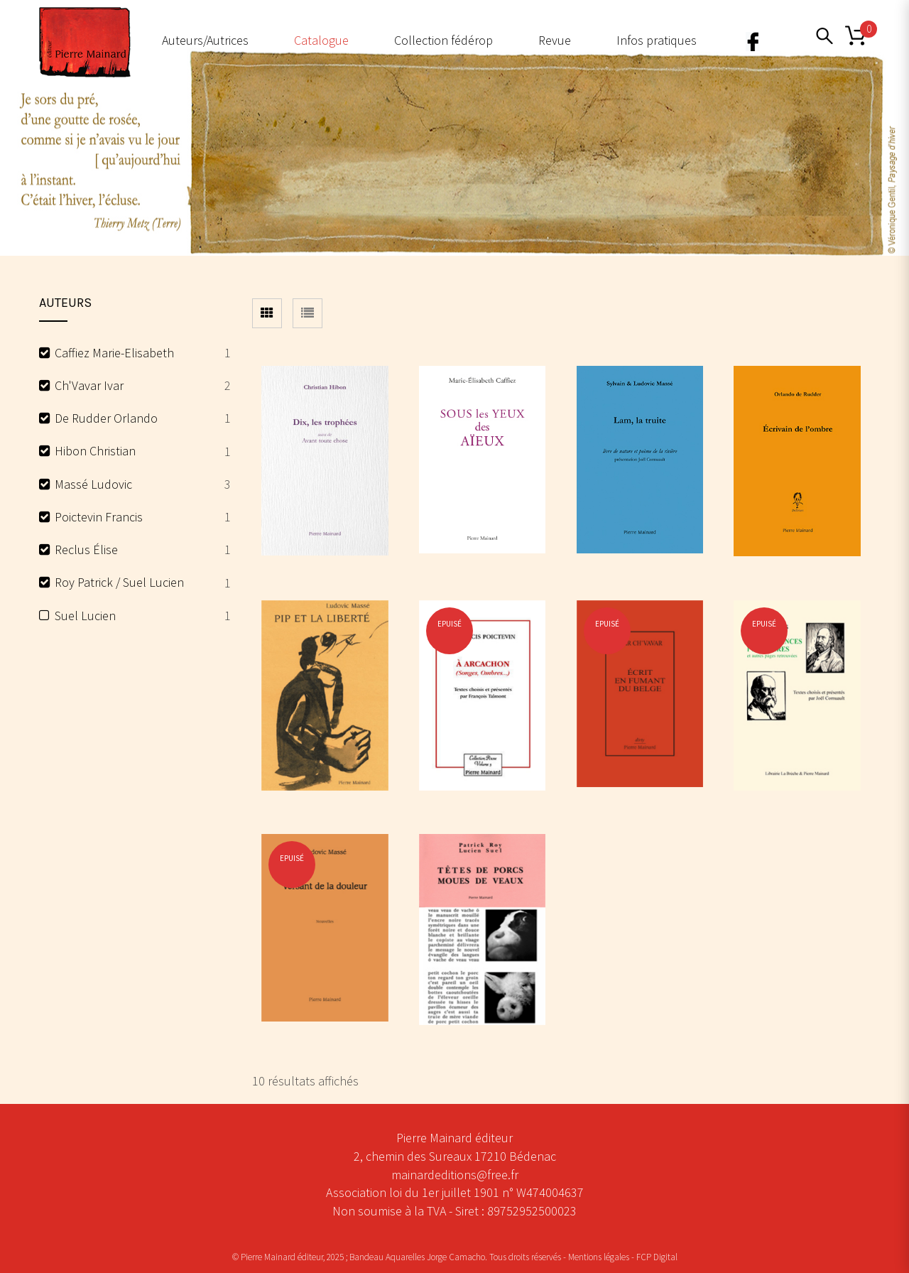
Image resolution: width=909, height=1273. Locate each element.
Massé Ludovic (93, 484)
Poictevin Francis (99, 517)
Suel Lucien (85, 615)
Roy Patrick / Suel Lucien (119, 582)
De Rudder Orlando (106, 418)
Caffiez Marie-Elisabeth (114, 353)
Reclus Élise (86, 549)
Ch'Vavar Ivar (89, 385)
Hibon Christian (95, 451)
